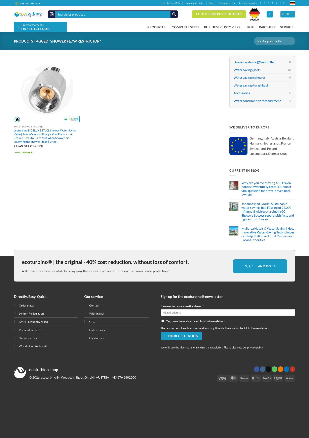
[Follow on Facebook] (261, 3)
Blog (211, 3)
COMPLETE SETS (186, 27)
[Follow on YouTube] (284, 3)
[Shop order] (274, 41)
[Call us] (273, 3)
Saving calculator (194, 3)
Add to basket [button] (24, 152)
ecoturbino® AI (172, 3)
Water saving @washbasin (252, 85)
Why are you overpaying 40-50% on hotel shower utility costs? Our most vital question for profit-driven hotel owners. (266, 189)
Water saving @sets (247, 70)
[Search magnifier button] (174, 14)
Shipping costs (227, 3)
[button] (287, 14)
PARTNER (267, 27)
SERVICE (287, 27)
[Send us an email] (269, 3)
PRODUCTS (157, 27)
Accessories (242, 93)
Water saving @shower (249, 77)
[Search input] (113, 14)
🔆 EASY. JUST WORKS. (27, 3)
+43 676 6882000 (123, 377)
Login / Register (248, 3)
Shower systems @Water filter (254, 62)
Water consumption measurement (257, 101)
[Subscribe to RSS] (277, 3)
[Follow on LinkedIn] (281, 3)
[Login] (270, 14)
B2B (251, 27)
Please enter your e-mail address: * (182, 306)
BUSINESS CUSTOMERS (223, 27)
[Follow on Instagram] (265, 3)
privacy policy (255, 347)
